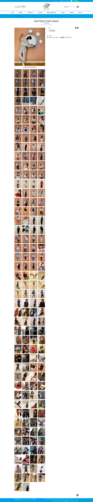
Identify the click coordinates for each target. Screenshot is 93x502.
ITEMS (40, 12)
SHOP (63, 12)
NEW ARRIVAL (51, 12)
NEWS (21, 12)
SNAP (71, 12)
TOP (12, 12)
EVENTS (30, 12)
